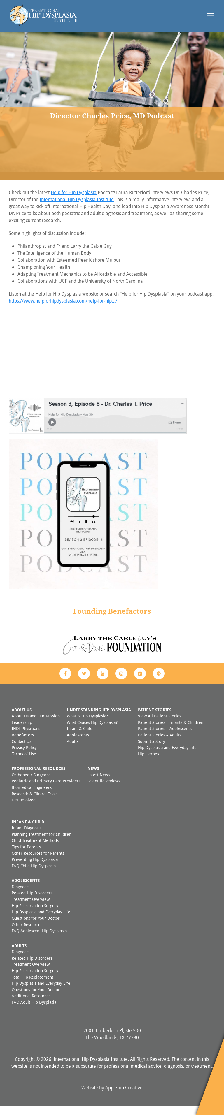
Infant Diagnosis (26, 837)
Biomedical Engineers (32, 796)
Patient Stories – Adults (159, 744)
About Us (22, 719)
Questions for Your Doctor (36, 927)
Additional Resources (31, 1005)
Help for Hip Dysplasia (74, 201)
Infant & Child (79, 738)
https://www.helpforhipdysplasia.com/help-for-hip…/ (63, 310)
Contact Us (21, 750)
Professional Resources (38, 777)
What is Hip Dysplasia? (87, 725)
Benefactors (23, 744)
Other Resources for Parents (38, 862)
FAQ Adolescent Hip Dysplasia (39, 940)
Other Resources (27, 934)
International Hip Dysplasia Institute (77, 208)
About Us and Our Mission (36, 725)
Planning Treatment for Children (41, 843)
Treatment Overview (31, 908)
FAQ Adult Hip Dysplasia (34, 1011)
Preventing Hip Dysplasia (35, 868)
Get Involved (24, 809)
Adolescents (78, 744)
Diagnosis (20, 896)
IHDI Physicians (26, 738)
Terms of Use (24, 763)
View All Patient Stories (159, 725)
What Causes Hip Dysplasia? (92, 731)
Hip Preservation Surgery (35, 915)
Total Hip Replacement (32, 986)
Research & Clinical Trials (34, 803)
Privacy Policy (24, 756)
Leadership (22, 731)
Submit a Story (151, 750)
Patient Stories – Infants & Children (170, 731)
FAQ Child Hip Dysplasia (34, 875)
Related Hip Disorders (32, 902)
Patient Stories (154, 719)
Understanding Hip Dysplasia (99, 719)
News (93, 777)
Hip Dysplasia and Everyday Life (167, 756)
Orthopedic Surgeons (31, 784)
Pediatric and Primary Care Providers (46, 790)
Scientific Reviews (104, 790)
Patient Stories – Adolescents (165, 738)
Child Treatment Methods (35, 849)
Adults (72, 750)
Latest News (99, 784)
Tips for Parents (26, 856)
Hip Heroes (148, 763)
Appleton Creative (124, 1097)
